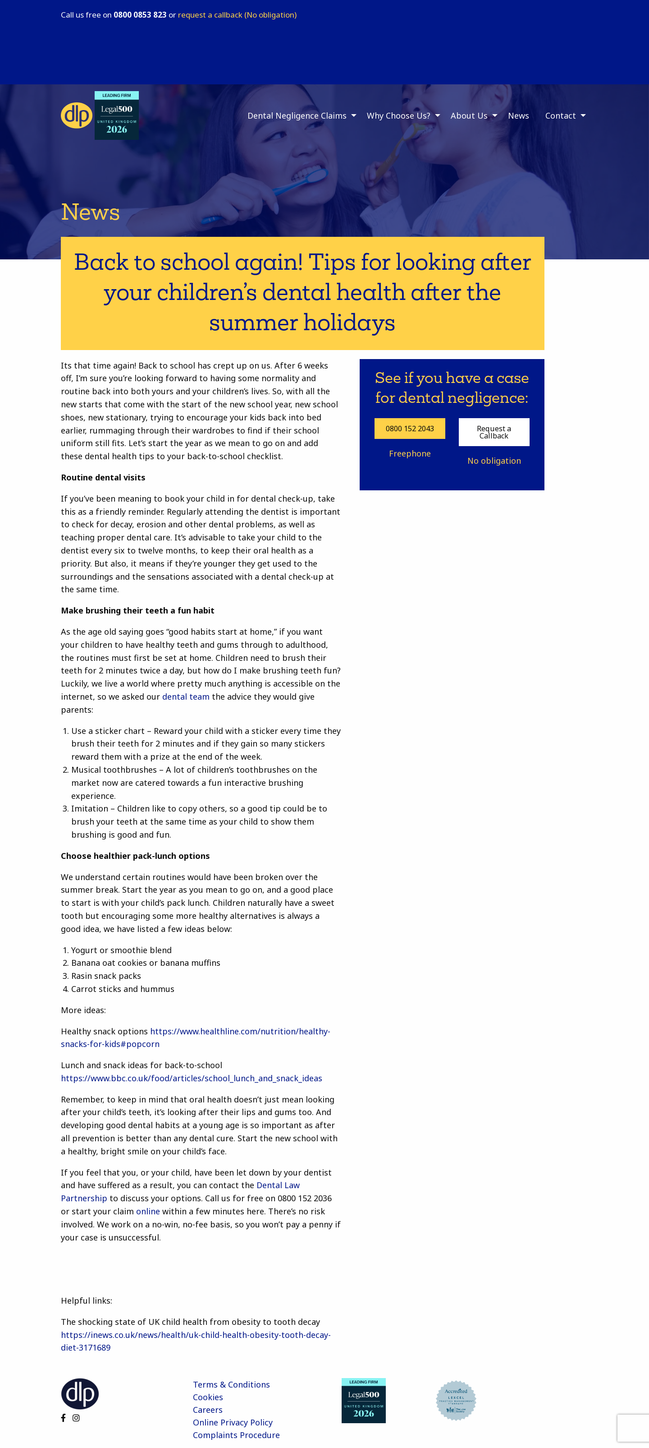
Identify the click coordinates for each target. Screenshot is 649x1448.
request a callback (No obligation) (237, 14)
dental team (186, 696)
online (148, 1211)
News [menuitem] (518, 115)
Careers (208, 1409)
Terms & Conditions (231, 1384)
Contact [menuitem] (560, 115)
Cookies (208, 1397)
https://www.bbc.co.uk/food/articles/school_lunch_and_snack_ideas (191, 1078)
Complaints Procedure (236, 1435)
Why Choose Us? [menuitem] (398, 115)
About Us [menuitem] (469, 115)
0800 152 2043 (410, 428)
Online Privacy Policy (233, 1422)
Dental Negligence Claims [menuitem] (297, 115)
